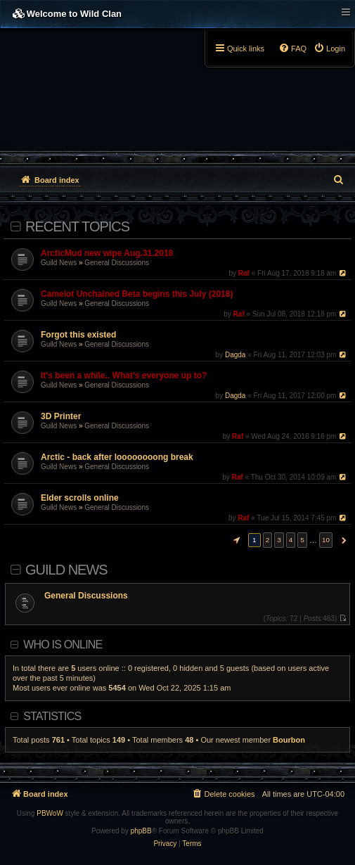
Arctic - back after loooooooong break (117, 457)
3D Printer (61, 416)
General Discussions (116, 263)
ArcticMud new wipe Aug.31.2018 (107, 253)
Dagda (235, 355)
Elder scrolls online (80, 498)
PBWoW (50, 813)
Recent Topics (77, 226)
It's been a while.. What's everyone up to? (124, 375)
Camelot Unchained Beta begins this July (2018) (137, 294)
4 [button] (291, 540)
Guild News (59, 263)
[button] (235, 540)
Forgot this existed (78, 335)
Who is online (62, 645)
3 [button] (279, 540)
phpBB (141, 831)
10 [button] (326, 540)
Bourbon (289, 740)
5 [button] (302, 540)
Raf (244, 273)
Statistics (52, 716)
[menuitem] (329, 48)
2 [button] (268, 540)
